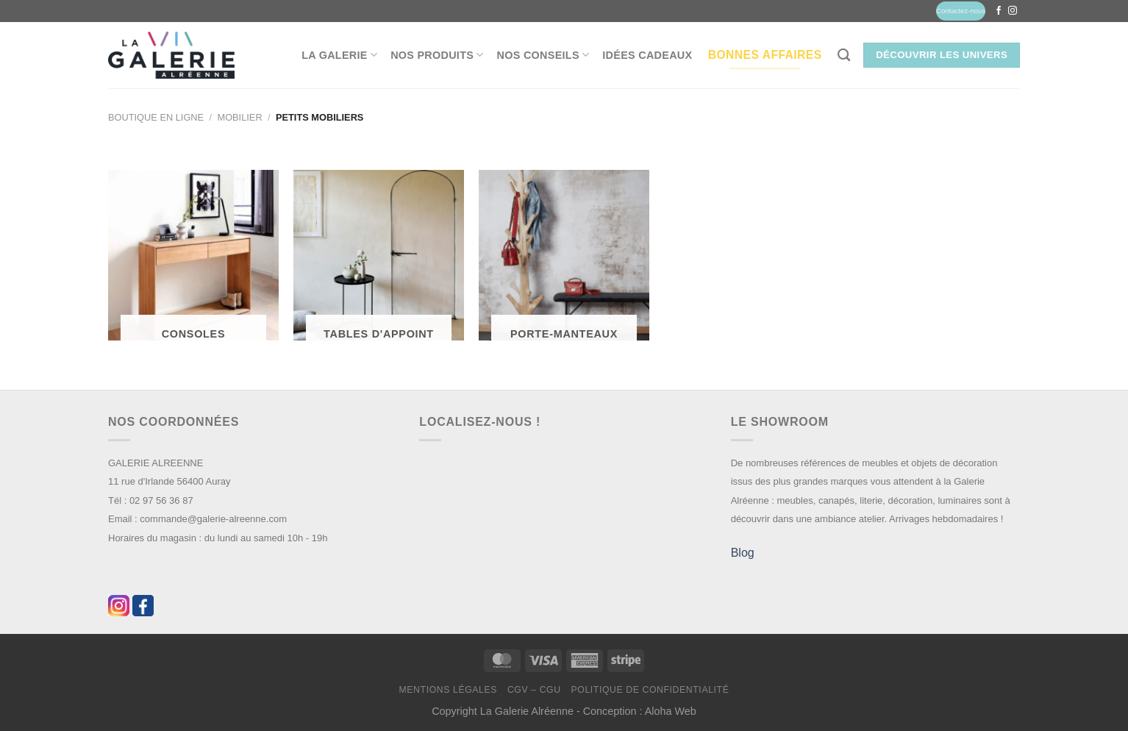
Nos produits (436, 55)
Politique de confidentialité (650, 690)
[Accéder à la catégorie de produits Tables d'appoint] (378, 261)
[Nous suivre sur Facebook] (998, 11)
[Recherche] (844, 55)
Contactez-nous (960, 11)
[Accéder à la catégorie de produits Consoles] (193, 261)
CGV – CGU (534, 690)
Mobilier (239, 117)
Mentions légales (448, 690)
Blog (742, 552)
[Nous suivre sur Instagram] (1012, 11)
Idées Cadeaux (647, 55)
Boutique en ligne (156, 117)
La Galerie (339, 55)
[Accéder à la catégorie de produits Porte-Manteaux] (564, 261)
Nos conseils (543, 55)
